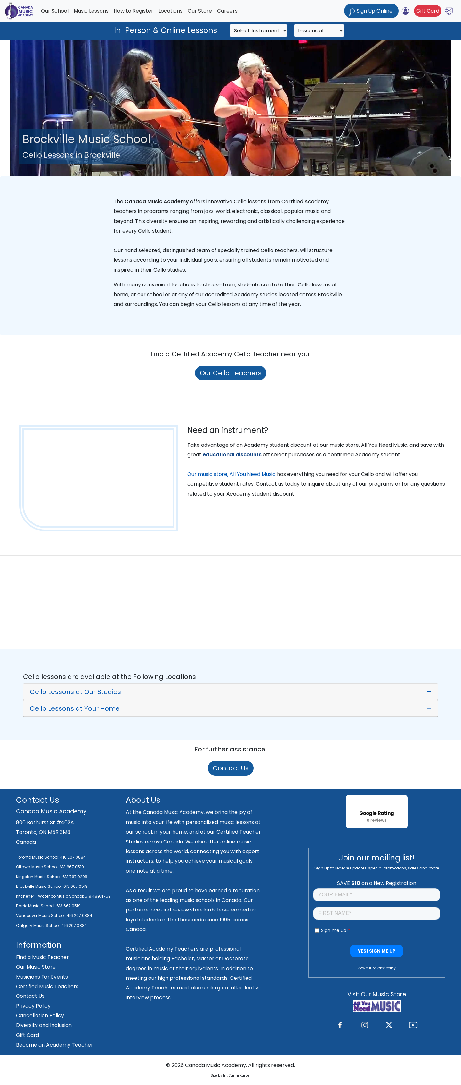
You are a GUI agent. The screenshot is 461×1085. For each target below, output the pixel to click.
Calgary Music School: (38, 925)
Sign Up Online (371, 11)
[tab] (230, 692)
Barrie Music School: (36, 906)
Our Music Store (36, 967)
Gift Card (427, 10)
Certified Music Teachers (47, 986)
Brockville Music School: (39, 886)
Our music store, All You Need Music (231, 474)
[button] (230, 692)
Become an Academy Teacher (54, 1044)
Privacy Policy (33, 1006)
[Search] (258, 30)
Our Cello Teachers (231, 373)
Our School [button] (55, 10)
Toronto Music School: (37, 857)
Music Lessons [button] (91, 10)
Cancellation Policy (40, 1015)
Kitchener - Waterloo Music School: (50, 896)
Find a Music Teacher (42, 957)
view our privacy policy (377, 968)
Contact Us (231, 768)
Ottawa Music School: (38, 866)
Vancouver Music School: (41, 915)
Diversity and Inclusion (44, 1025)
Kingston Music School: (38, 876)
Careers (227, 10)
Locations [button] (170, 10)
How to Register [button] (133, 10)
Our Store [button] (200, 10)
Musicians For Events (42, 976)
